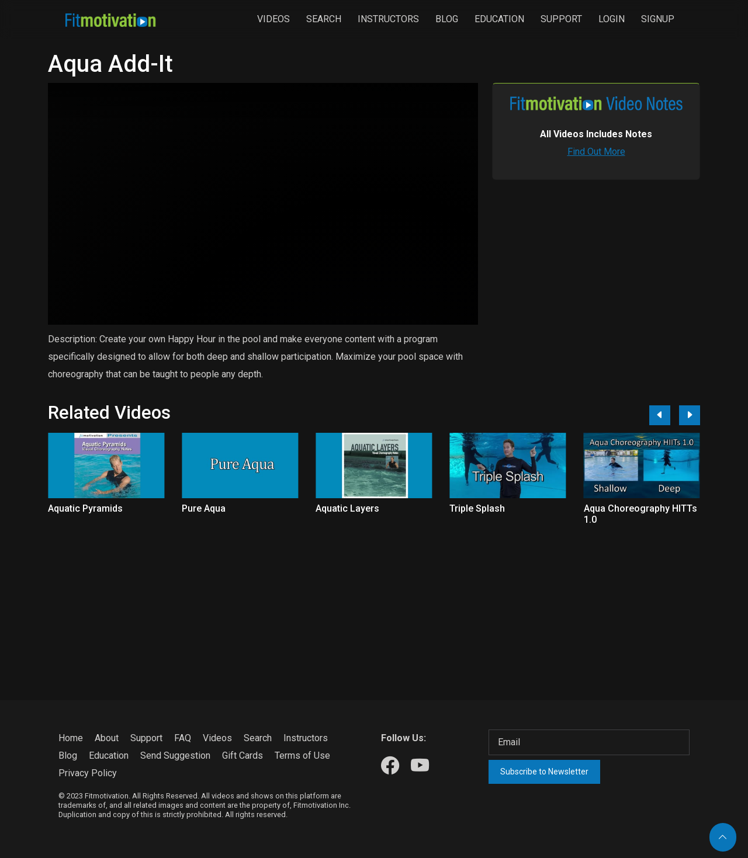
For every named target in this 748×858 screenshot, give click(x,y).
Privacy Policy (87, 773)
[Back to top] (722, 837)
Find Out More (596, 151)
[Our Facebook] (390, 766)
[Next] (689, 415)
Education (499, 19)
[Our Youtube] (420, 766)
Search (323, 19)
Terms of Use (302, 755)
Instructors (388, 19)
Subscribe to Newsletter (544, 771)
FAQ (182, 738)
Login (611, 19)
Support (561, 19)
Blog (446, 19)
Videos (273, 19)
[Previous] (659, 415)
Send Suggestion (175, 755)
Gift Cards (242, 755)
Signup (657, 19)
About (107, 738)
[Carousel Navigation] (670, 415)
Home (70, 738)
